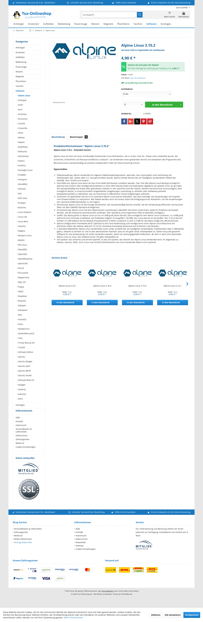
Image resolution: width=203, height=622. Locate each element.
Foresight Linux (24, 170)
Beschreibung (58, 137)
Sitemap (79, 550)
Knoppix (21, 202)
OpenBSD (22, 249)
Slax (19, 314)
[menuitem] (182, 7)
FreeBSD (21, 174)
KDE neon (22, 198)
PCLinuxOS (22, 272)
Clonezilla (22, 128)
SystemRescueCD (25, 333)
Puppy (20, 286)
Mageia (21, 230)
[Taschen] (137, 24)
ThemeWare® (126, 599)
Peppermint (23, 277)
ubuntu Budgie (24, 361)
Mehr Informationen (73, 617)
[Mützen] (95, 24)
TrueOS (21, 347)
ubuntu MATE (24, 370)
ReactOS (21, 300)
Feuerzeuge (21, 66)
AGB (18, 422)
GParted (21, 188)
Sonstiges (20, 405)
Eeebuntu (22, 151)
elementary (23, 156)
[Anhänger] (18, 24)
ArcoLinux (22, 118)
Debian (21, 137)
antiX (20, 104)
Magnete (20, 76)
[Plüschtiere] (123, 24)
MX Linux (22, 244)
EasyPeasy (22, 146)
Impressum (21, 430)
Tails (19, 338)
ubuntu (21, 356)
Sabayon (21, 305)
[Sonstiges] (166, 24)
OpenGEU (22, 254)
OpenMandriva (24, 258)
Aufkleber (20, 57)
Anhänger (20, 47)
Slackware (22, 310)
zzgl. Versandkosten (138, 78)
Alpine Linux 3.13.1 (173, 285)
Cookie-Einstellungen (26, 452)
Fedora (21, 160)
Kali (19, 193)
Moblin (21, 240)
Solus (20, 324)
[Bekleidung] (64, 24)
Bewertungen (79, 137)
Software (20, 90)
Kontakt (19, 426)
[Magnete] (108, 24)
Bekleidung (21, 62)
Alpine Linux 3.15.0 (137, 285)
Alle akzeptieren (173, 615)
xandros (21, 389)
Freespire (22, 179)
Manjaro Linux (24, 235)
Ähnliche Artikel (59, 257)
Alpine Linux (23, 95)
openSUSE (22, 263)
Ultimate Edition (25, 352)
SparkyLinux (23, 328)
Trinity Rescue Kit (26, 342)
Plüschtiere (21, 81)
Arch (19, 109)
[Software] (151, 24)
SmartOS (21, 319)
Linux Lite (22, 216)
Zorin (20, 398)
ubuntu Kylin (23, 366)
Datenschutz (21, 440)
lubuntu (21, 226)
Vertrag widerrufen (23, 547)
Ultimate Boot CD (25, 380)
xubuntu (21, 394)
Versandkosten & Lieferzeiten (24, 435)
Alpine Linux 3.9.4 (67, 285)
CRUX (20, 132)
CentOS (21, 123)
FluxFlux (21, 165)
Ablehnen (155, 615)
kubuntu (21, 207)
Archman (22, 114)
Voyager (21, 384)
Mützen (19, 71)
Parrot (20, 268)
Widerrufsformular (23, 544)
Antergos (22, 100)
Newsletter (81, 547)
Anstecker (20, 52)
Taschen (20, 86)
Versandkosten (107, 596)
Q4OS (20, 291)
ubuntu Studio (24, 375)
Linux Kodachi (24, 212)
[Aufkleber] (48, 24)
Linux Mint (22, 221)
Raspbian (22, 296)
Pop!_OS (21, 282)
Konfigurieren (191, 615)
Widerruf (20, 448)
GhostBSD (22, 184)
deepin (21, 142)
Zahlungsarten (22, 444)
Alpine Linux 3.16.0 (102, 285)
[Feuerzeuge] (80, 24)
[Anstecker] (33, 24)
